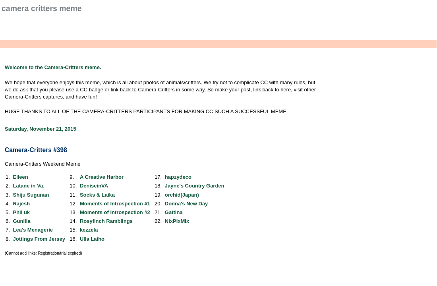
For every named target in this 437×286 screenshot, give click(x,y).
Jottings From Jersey (39, 239)
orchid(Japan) (182, 195)
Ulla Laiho (92, 239)
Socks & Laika (97, 195)
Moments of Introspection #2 (115, 212)
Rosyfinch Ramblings (106, 221)
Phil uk (21, 212)
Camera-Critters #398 (36, 150)
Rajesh (21, 204)
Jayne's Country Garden (194, 186)
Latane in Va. (28, 186)
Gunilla (21, 221)
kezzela (89, 230)
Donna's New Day (186, 204)
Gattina (174, 212)
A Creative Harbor (102, 177)
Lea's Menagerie (33, 230)
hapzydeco (178, 177)
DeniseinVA (94, 186)
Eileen (20, 177)
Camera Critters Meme (42, 8)
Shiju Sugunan (31, 195)
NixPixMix (177, 221)
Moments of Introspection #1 (115, 204)
